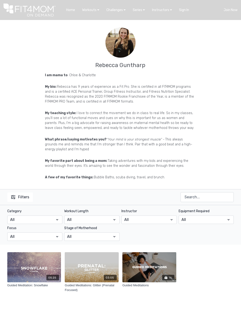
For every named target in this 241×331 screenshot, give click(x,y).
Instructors (162, 10)
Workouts (90, 10)
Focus (11, 228)
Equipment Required (194, 211)
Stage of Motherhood (80, 228)
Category (14, 211)
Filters (20, 197)
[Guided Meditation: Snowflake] (34, 285)
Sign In (184, 10)
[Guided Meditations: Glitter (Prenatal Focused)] (92, 287)
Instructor (129, 211)
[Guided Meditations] (149, 285)
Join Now (230, 10)
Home (70, 10)
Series (139, 10)
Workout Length (76, 211)
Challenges (116, 10)
